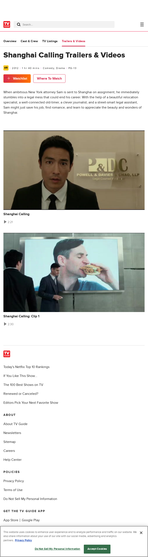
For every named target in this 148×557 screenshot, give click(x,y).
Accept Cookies (97, 549)
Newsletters (12, 433)
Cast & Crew (29, 41)
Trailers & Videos (73, 41)
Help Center (12, 460)
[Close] (141, 532)
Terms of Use (13, 490)
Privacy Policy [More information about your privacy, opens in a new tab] (23, 540)
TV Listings (50, 41)
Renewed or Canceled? (20, 394)
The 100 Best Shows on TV (23, 385)
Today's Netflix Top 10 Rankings (26, 367)
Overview (9, 41)
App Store (10, 520)
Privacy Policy (13, 481)
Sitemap (9, 442)
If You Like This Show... (20, 376)
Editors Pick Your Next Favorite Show (30, 403)
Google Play (31, 520)
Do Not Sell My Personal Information (30, 499)
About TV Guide (15, 424)
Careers (9, 451)
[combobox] (64, 24)
